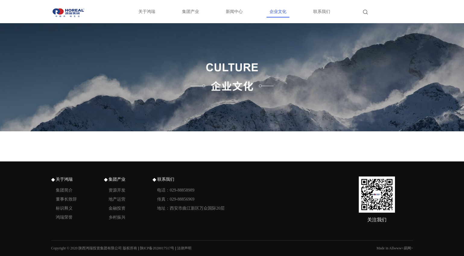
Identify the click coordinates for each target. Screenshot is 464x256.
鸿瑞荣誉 (64, 217)
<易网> (407, 248)
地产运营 (117, 199)
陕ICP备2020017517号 (157, 248)
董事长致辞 (66, 199)
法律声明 (184, 248)
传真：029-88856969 (175, 199)
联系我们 (321, 11)
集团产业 (190, 11)
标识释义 (64, 208)
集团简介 (64, 190)
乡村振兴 (117, 217)
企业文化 (278, 11)
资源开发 (117, 190)
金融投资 (117, 208)
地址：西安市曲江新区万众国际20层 (191, 208)
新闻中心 (234, 11)
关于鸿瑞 (146, 11)
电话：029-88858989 (175, 190)
